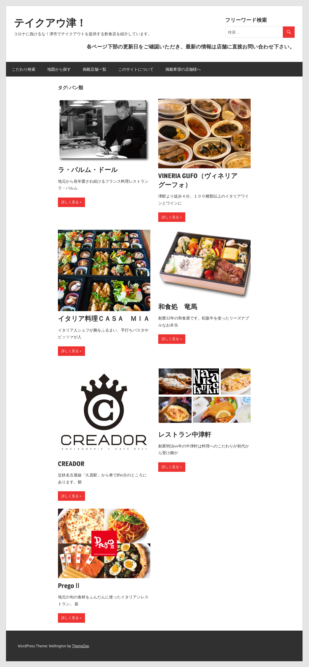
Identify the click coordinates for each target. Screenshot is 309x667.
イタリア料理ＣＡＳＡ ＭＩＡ (104, 318)
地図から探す (59, 69)
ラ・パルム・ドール (88, 170)
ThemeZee (80, 645)
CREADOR (71, 464)
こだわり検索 (23, 69)
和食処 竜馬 (177, 307)
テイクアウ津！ (50, 22)
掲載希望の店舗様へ (183, 69)
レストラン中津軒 (184, 434)
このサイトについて (136, 69)
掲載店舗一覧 (94, 69)
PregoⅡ (69, 586)
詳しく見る (70, 202)
